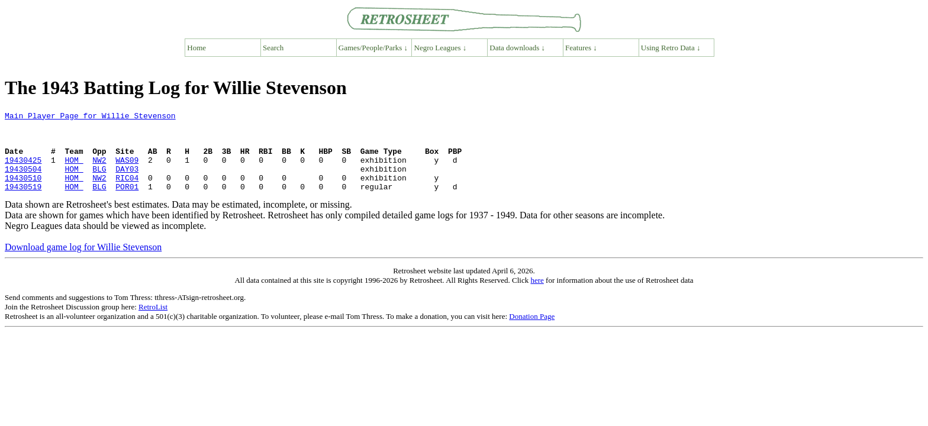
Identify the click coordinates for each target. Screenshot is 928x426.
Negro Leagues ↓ (440, 47)
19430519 (23, 202)
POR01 (126, 202)
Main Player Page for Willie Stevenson (90, 117)
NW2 (99, 170)
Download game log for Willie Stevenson (83, 263)
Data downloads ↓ (517, 47)
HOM (74, 170)
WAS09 (126, 170)
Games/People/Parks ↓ (373, 47)
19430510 (23, 191)
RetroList (152, 322)
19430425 (23, 170)
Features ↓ (581, 47)
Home (196, 47)
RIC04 (126, 191)
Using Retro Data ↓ (671, 47)
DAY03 (126, 181)
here (536, 296)
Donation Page (532, 332)
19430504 (23, 181)
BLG (99, 181)
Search (273, 47)
